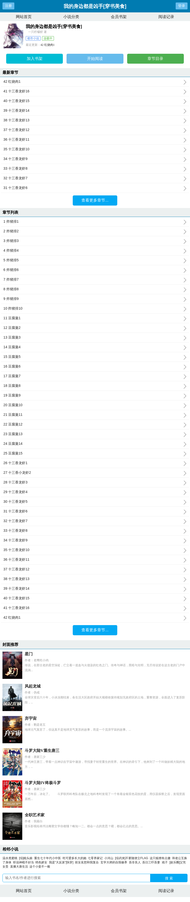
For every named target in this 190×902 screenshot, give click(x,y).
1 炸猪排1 (95, 221)
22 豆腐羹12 (95, 424)
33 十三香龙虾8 (95, 168)
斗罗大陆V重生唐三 (42, 750)
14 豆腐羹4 (95, 347)
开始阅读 (95, 58)
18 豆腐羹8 (95, 386)
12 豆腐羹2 (95, 328)
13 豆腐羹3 (95, 337)
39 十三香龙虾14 (95, 110)
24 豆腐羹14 (95, 444)
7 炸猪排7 (95, 279)
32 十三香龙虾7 (95, 178)
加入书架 (35, 58)
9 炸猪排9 (95, 299)
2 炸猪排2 (95, 231)
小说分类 (71, 17)
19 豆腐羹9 (95, 395)
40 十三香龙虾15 (95, 101)
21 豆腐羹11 (95, 415)
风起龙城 (33, 686)
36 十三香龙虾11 (95, 139)
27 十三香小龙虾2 (95, 473)
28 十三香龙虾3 (95, 482)
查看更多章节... (94, 200)
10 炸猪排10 (95, 308)
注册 (8, 6)
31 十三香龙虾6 (95, 188)
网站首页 (24, 17)
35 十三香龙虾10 (95, 149)
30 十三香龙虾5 (95, 502)
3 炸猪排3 (95, 241)
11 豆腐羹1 (95, 318)
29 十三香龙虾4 (95, 492)
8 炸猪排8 (95, 289)
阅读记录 (166, 17)
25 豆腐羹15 (95, 453)
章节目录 (155, 58)
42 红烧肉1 (48, 45)
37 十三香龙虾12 (95, 130)
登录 (181, 6)
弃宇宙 (31, 718)
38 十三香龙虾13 (95, 120)
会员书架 (119, 17)
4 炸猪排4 (95, 250)
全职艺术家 (35, 815)
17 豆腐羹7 (95, 376)
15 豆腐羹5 (95, 357)
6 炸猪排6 (95, 270)
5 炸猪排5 (95, 260)
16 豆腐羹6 (95, 366)
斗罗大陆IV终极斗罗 (43, 783)
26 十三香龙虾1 (95, 463)
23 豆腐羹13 (95, 434)
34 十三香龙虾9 (95, 159)
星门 (29, 654)
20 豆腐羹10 (95, 405)
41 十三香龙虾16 (95, 91)
